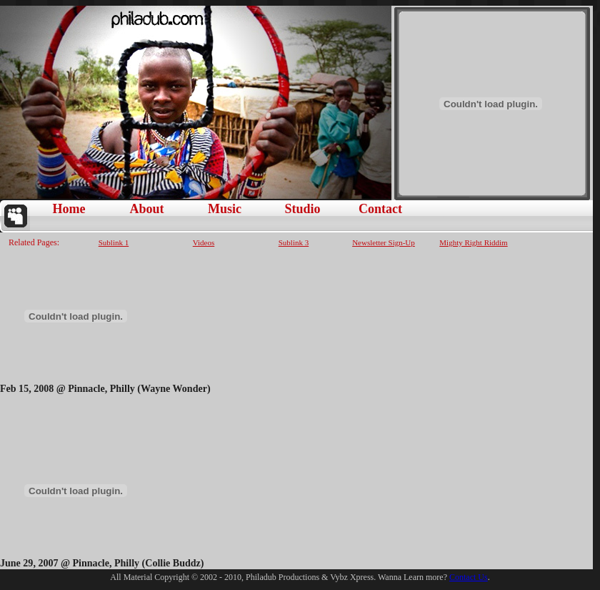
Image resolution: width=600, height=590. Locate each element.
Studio (302, 209)
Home (69, 209)
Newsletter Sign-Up (383, 241)
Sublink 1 (114, 241)
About (146, 209)
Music (224, 209)
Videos (204, 241)
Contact (380, 209)
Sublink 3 (294, 241)
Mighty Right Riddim (473, 241)
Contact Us (468, 577)
